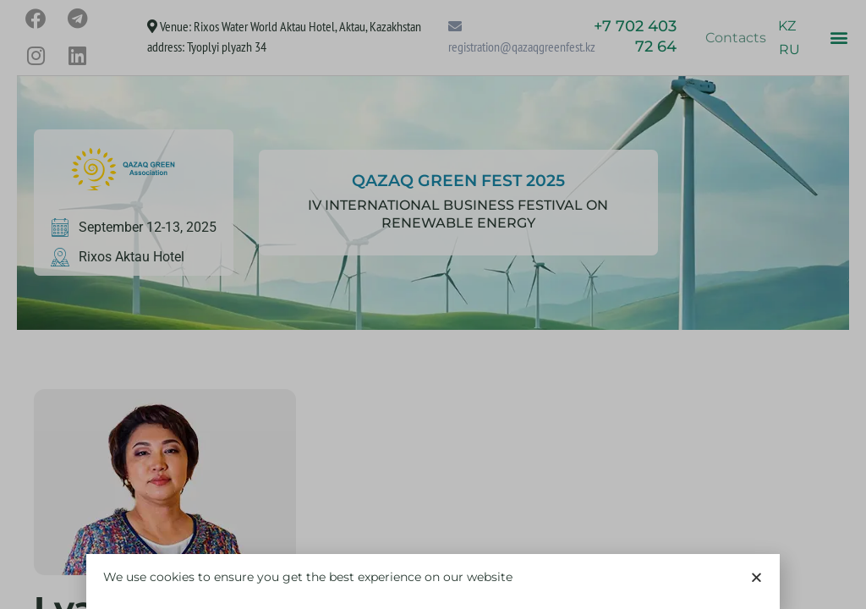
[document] (433, 304)
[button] (756, 591)
